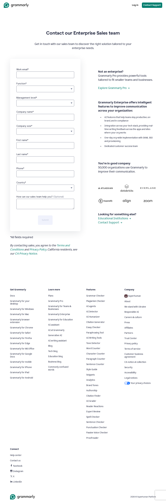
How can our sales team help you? (40, 196)
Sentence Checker (95, 422)
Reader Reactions (94, 406)
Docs (12, 295)
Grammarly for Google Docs (21, 355)
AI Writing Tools (94, 338)
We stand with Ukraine (135, 306)
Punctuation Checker (96, 427)
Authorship (91, 390)
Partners (128, 333)
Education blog (55, 356)
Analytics (90, 380)
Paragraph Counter (95, 359)
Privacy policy (131, 343)
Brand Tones (92, 385)
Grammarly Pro (55, 301)
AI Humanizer (93, 316)
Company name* (25, 111)
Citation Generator (95, 322)
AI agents (91, 306)
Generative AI (55, 335)
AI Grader (91, 401)
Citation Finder (93, 396)
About (127, 301)
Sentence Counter (95, 364)
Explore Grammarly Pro (114, 88)
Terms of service (132, 349)
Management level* (26, 97)
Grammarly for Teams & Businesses (59, 307)
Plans (50, 295)
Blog (50, 346)
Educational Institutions (114, 218)
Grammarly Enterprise (59, 314)
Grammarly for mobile (21, 362)
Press (127, 322)
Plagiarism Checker (95, 301)
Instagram (16, 471)
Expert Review (93, 411)
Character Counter (95, 353)
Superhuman (132, 296)
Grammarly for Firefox (21, 338)
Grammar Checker (95, 295)
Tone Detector (93, 343)
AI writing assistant (57, 340)
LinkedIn (16, 481)
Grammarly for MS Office (22, 348)
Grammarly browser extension (20, 321)
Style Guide (91, 369)
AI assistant (53, 325)
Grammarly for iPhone (21, 367)
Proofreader (92, 438)
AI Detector (92, 311)
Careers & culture (133, 317)
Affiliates (128, 327)
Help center (16, 455)
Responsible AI (131, 312)
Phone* (20, 168)
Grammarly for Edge (20, 343)
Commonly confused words (58, 368)
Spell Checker (93, 417)
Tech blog (52, 351)
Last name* (22, 154)
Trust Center (130, 338)
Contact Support (110, 222)
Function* (21, 83)
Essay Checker (93, 327)
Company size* (24, 126)
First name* (22, 140)
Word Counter (93, 348)
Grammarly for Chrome (21, 327)
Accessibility (130, 372)
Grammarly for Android (21, 377)
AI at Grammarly (56, 330)
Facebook (16, 465)
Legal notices (130, 378)
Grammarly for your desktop (20, 302)
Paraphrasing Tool (95, 332)
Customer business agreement (133, 355)
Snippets (90, 374)
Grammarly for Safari (20, 333)
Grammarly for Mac (19, 314)
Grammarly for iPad (19, 372)
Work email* (22, 69)
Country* (21, 182)
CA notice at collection (135, 362)
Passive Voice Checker (97, 432)
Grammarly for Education (60, 319)
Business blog (54, 361)
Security (128, 367)
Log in (135, 5)
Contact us (15, 460)
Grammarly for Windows (22, 309)
